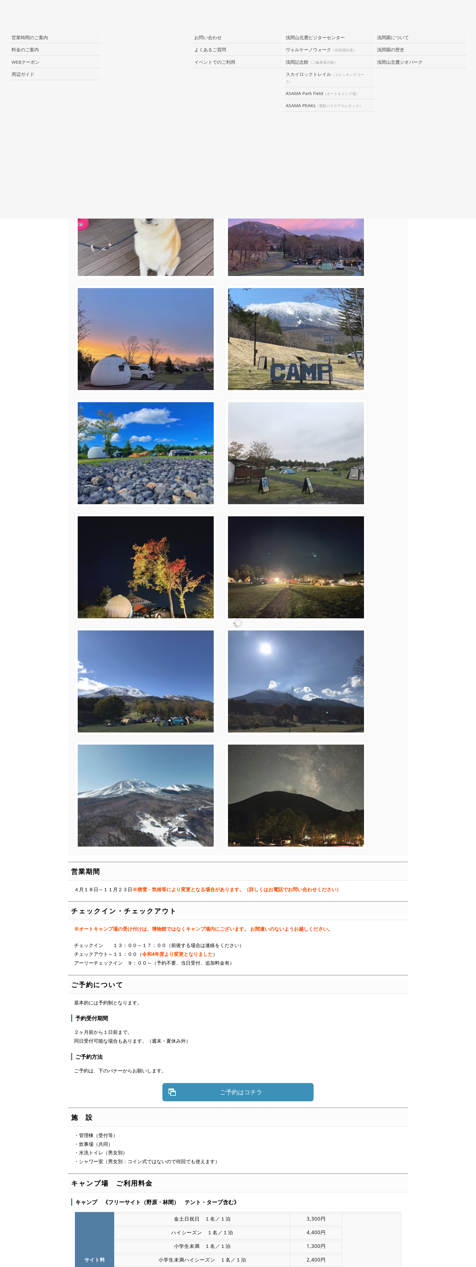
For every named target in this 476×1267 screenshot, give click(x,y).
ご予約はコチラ (241, 594)
